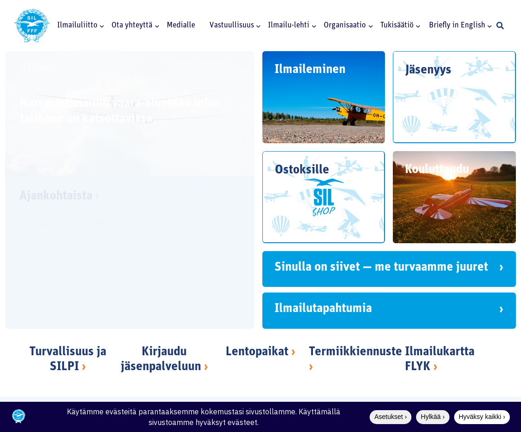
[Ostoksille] (323, 197)
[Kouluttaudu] (454, 197)
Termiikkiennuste (355, 352)
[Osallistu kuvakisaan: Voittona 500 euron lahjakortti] (122, 230)
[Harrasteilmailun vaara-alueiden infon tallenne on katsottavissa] (129, 113)
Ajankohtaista (59, 196)
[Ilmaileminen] (323, 97)
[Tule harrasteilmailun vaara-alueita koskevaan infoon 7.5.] (122, 266)
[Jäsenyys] (454, 97)
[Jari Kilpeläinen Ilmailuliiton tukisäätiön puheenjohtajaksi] (122, 301)
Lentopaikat (257, 352)
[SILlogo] (32, 25)
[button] (101, 25)
